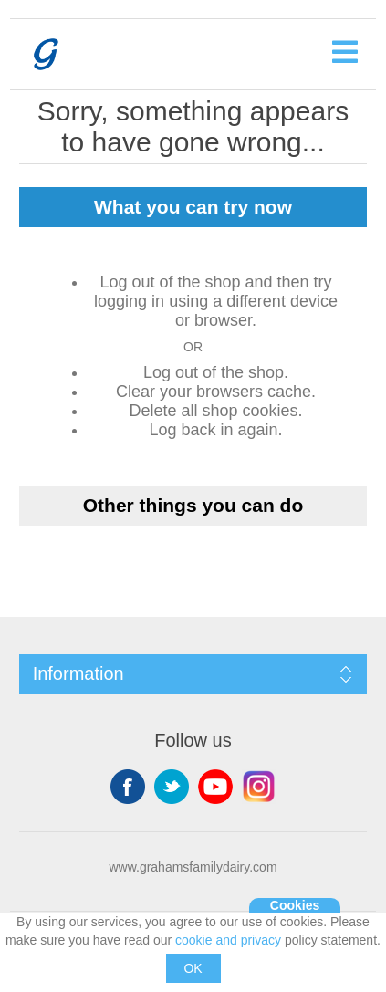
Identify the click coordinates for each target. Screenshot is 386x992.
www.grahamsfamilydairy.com (192, 867)
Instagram (259, 786)
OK (192, 968)
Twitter (171, 786)
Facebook (127, 786)
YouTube (215, 786)
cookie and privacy (228, 940)
